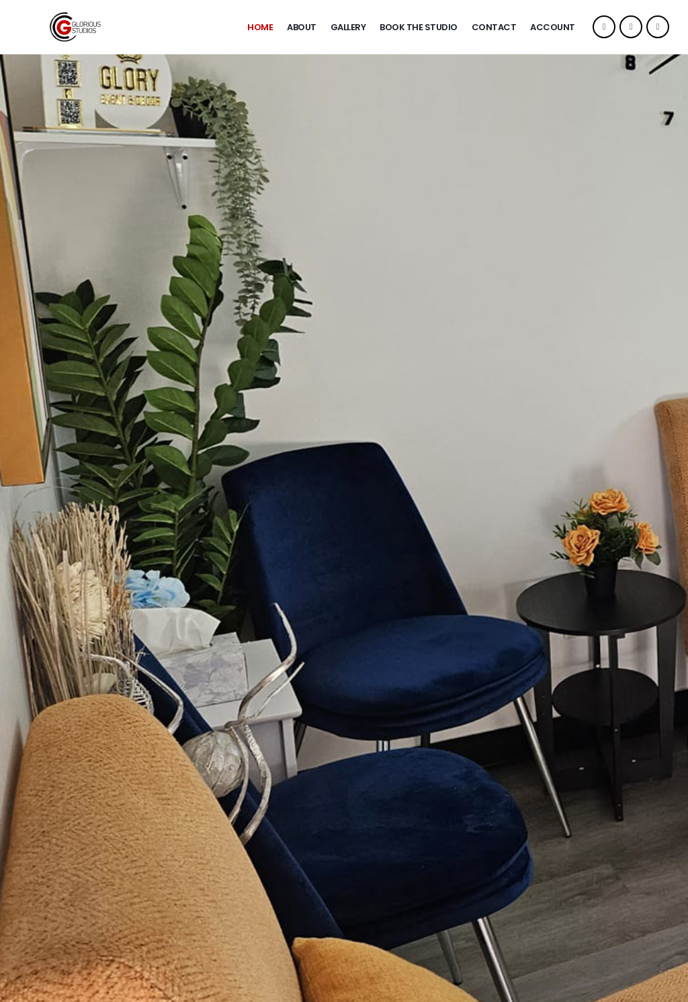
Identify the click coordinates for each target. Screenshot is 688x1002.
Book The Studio (419, 27)
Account (552, 27)
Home (260, 27)
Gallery (348, 27)
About (301, 27)
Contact (494, 27)
